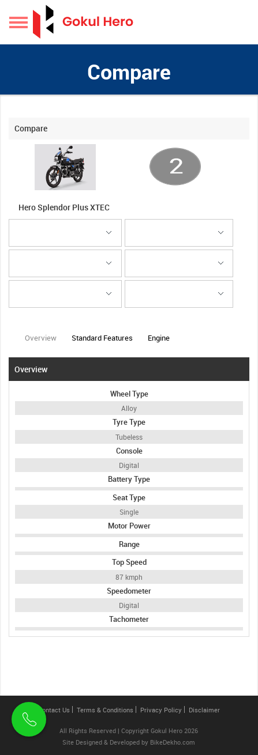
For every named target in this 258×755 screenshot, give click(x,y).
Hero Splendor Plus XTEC (64, 207)
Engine (159, 338)
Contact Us (54, 709)
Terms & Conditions (105, 709)
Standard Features (102, 338)
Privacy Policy (161, 709)
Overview (41, 342)
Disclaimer (204, 709)
